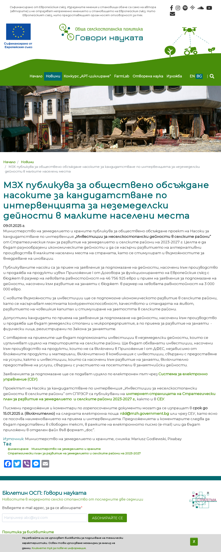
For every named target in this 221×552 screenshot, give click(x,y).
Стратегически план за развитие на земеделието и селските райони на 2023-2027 (74, 453)
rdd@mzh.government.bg (144, 413)
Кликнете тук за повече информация (59, 548)
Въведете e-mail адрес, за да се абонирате (41, 508)
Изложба (174, 76)
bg (199, 76)
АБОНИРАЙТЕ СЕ (107, 518)
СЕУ (160, 399)
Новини (53, 76)
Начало (36, 76)
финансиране (18, 449)
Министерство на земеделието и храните (66, 449)
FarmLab (121, 76)
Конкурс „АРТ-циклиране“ (87, 76)
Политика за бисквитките (28, 532)
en (192, 76)
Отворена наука (148, 76)
